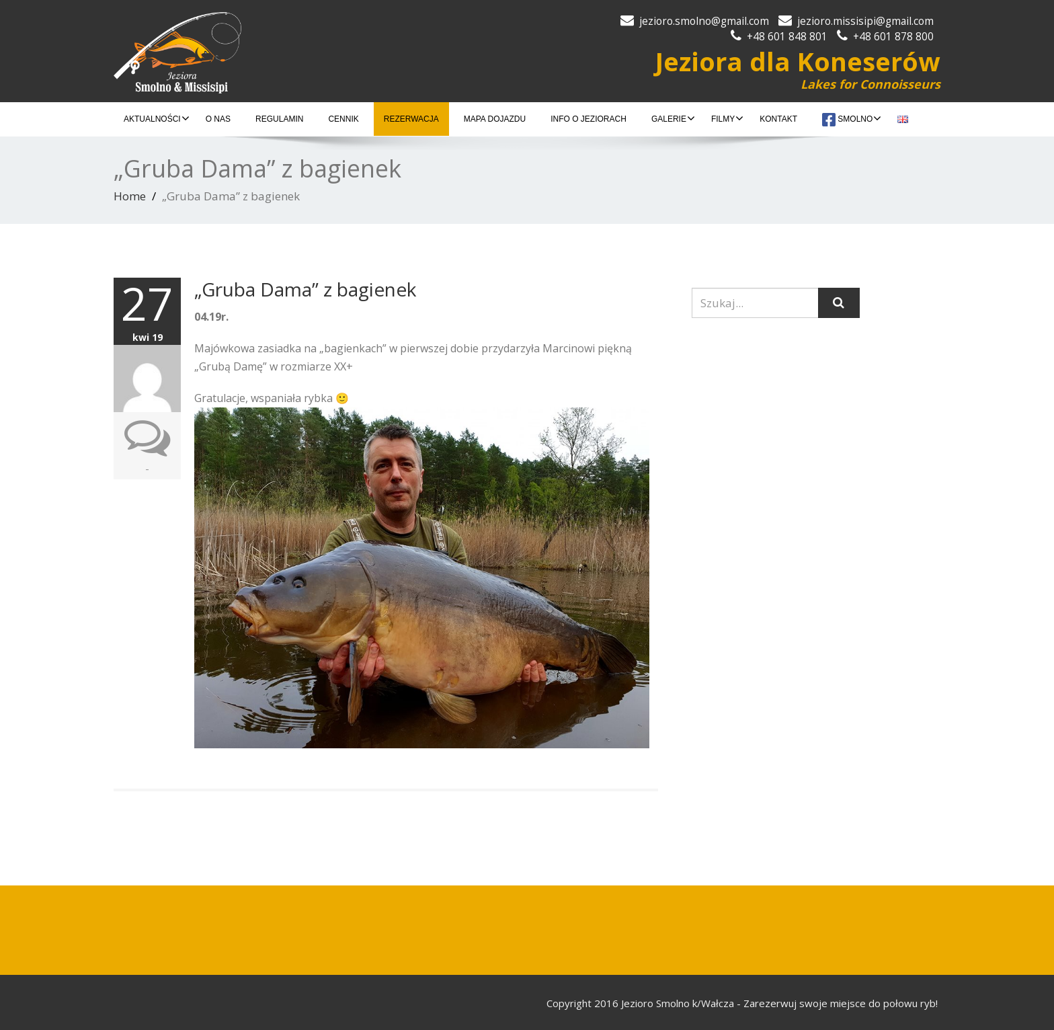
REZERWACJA (411, 119)
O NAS (218, 119)
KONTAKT (778, 119)
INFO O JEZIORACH (588, 119)
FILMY (727, 118)
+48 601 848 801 (787, 37)
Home (130, 196)
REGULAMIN (279, 119)
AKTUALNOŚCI (157, 118)
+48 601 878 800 (893, 37)
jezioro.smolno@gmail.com (704, 21)
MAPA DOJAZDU (495, 119)
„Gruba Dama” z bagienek (305, 289)
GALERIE (673, 118)
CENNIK (343, 119)
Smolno (851, 119)
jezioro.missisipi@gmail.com (865, 21)
